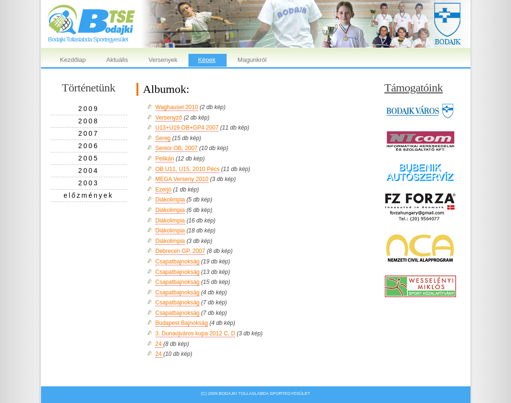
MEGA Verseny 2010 (182, 179)
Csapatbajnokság (178, 261)
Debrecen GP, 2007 (181, 251)
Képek (207, 59)
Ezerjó (164, 189)
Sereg (163, 138)
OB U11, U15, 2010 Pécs (188, 169)
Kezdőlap (73, 59)
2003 (88, 183)
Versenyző (169, 117)
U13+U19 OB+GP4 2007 (187, 127)
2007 (88, 133)
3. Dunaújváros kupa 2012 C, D (195, 333)
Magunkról (252, 59)
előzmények (88, 195)
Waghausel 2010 (177, 107)
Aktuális (117, 59)
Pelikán (165, 158)
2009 (88, 108)
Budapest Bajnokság (182, 323)
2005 (88, 158)
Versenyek (162, 59)
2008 (88, 121)
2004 (88, 170)
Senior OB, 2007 (177, 148)
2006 (88, 146)
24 (160, 344)
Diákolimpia (170, 199)
